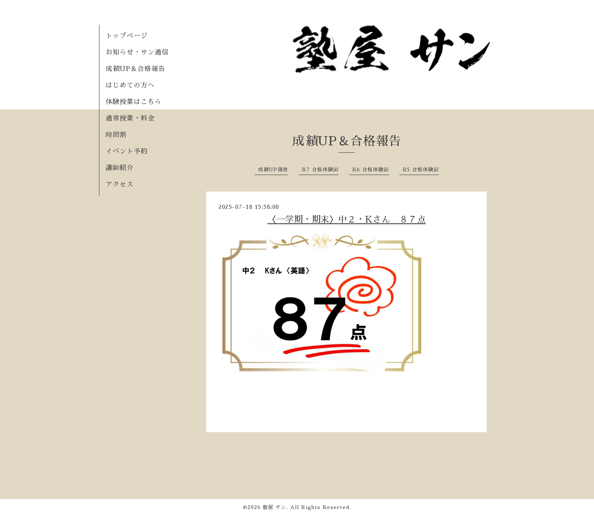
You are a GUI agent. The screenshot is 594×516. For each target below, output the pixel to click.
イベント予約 (127, 151)
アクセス (120, 184)
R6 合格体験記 (370, 169)
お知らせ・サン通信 (137, 52)
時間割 (116, 135)
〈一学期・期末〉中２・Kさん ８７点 (346, 219)
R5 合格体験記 (421, 169)
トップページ (127, 36)
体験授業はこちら (134, 102)
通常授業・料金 (130, 118)
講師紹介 (120, 168)
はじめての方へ (130, 85)
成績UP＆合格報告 (135, 69)
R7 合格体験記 (320, 169)
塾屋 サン (274, 507)
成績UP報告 (273, 169)
